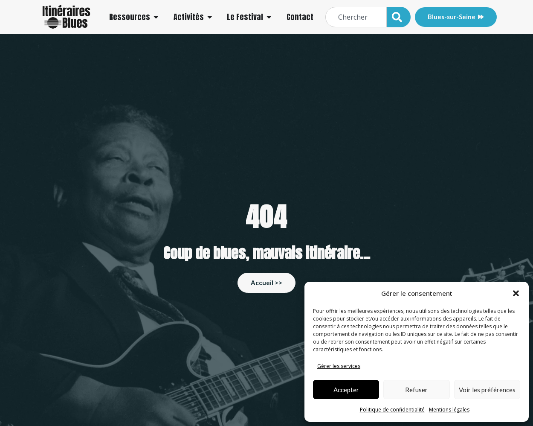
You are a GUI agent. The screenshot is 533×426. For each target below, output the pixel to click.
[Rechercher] (399, 17)
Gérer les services (338, 366)
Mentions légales (449, 409)
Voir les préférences (487, 390)
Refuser (416, 390)
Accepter (346, 390)
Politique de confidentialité (392, 409)
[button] (516, 293)
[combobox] (356, 17)
